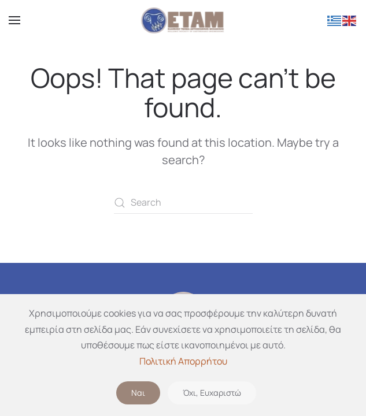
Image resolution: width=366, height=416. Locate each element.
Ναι (138, 392)
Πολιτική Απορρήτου (183, 361)
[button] (14, 20)
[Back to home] (183, 20)
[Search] (183, 203)
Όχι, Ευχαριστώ (212, 392)
